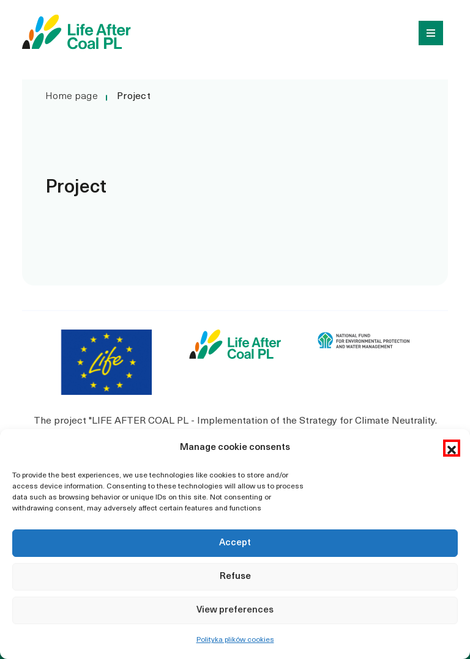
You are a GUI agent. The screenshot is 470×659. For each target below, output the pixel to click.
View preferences (235, 610)
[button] (452, 448)
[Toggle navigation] (426, 32)
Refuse (235, 576)
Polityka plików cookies (235, 640)
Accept (235, 543)
